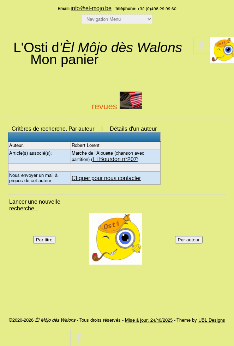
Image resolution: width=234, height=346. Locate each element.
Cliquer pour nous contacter (106, 178)
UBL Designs (211, 320)
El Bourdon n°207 (114, 159)
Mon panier (64, 59)
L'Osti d (97, 47)
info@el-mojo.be (91, 8)
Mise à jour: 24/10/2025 (149, 320)
